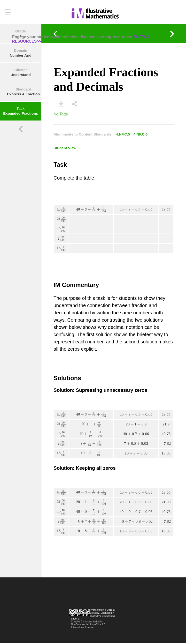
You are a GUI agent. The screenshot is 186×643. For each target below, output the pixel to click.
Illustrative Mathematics (102, 615)
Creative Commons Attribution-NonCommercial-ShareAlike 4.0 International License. (88, 624)
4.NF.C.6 (140, 134)
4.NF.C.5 (123, 134)
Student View (65, 148)
